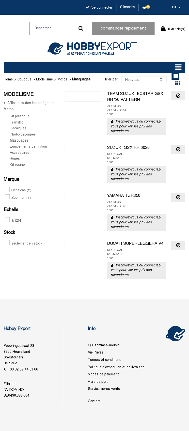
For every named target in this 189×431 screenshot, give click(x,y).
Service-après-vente (104, 389)
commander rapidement (123, 29)
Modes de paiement (103, 374)
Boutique (24, 79)
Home (8, 79)
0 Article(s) (176, 29)
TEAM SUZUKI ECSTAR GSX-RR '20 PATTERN (135, 97)
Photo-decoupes (23, 134)
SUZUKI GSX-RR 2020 (128, 148)
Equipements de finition (28, 146)
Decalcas (18, 190)
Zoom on (18, 198)
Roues (15, 158)
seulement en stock (23, 243)
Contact (94, 401)
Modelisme (44, 79)
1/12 (13, 220)
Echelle (11, 210)
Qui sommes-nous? (103, 345)
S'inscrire (127, 7)
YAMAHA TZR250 (123, 196)
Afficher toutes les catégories (30, 103)
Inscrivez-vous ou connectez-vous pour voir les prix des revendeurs (136, 126)
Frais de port (98, 382)
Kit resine (17, 165)
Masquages (81, 79)
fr (174, 7)
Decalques (18, 128)
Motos (62, 79)
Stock (9, 233)
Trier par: (111, 79)
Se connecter (101, 7)
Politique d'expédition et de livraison (116, 367)
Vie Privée (96, 352)
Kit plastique (20, 116)
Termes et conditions (104, 360)
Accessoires (19, 152)
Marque (11, 180)
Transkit (16, 122)
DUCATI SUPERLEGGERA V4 (135, 244)
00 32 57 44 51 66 (24, 369)
